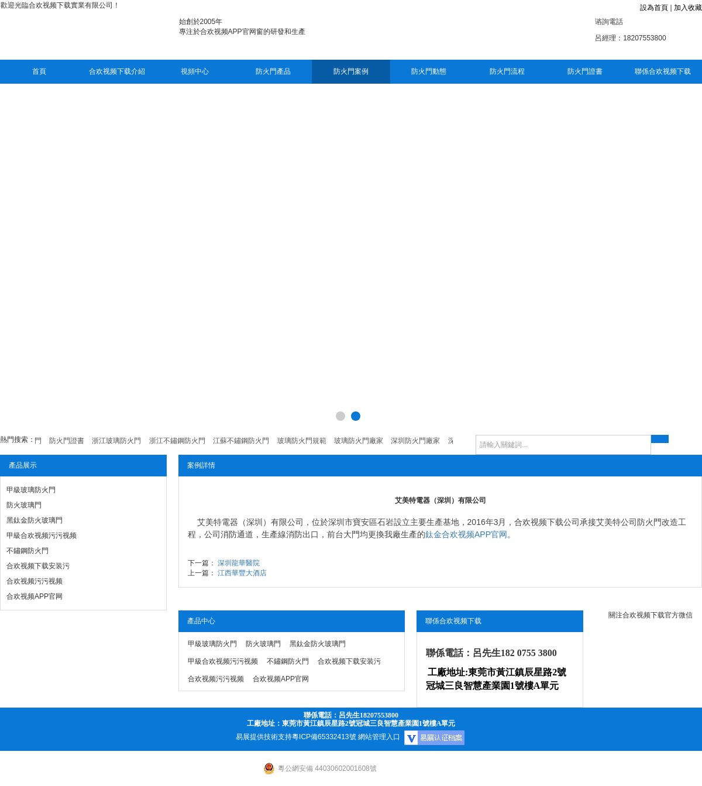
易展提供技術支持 (264, 737)
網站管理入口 (379, 737)
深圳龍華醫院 (239, 563)
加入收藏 (688, 8)
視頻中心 (195, 71)
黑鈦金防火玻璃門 (34, 520)
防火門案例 (351, 71)
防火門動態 (428, 71)
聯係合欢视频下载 (663, 71)
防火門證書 (585, 71)
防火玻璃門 (24, 505)
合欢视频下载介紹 (117, 71)
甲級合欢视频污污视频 (41, 535)
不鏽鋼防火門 (27, 551)
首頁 (39, 71)
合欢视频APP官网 (34, 596)
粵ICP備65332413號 (324, 737)
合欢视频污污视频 (34, 581)
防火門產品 (273, 71)
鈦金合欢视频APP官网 (466, 534)
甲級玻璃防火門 (31, 490)
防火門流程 (507, 71)
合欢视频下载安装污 (38, 566)
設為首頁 (654, 8)
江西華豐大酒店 (242, 573)
